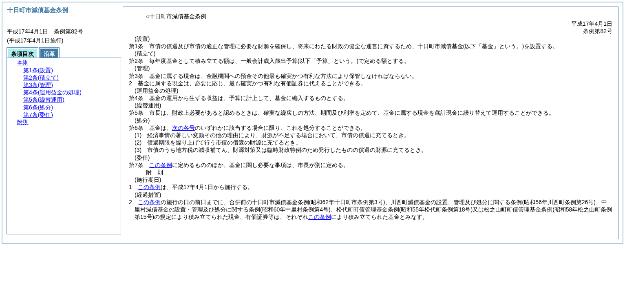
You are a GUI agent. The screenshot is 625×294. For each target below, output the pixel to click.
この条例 (160, 165)
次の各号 (183, 128)
